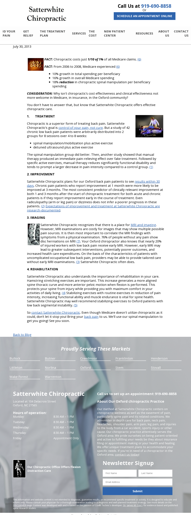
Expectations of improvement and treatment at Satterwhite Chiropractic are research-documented (93, 205)
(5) (75, 302)
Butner (50, 356)
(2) (43, 203)
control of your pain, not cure (81, 125)
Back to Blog (22, 332)
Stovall (156, 365)
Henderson (159, 356)
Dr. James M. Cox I (132, 502)
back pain (91, 314)
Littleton (16, 365)
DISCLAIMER (19, 502)
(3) (78, 259)
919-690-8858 (156, 6)
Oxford (85, 365)
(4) (64, 290)
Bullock (15, 356)
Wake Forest (19, 374)
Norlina (50, 365)
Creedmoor (88, 356)
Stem (119, 365)
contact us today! (127, 452)
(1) (151, 164)
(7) (78, 238)
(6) (139, 56)
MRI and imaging (143, 222)
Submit (138, 488)
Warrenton (53, 374)
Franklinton (124, 356)
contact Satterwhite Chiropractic (55, 310)
